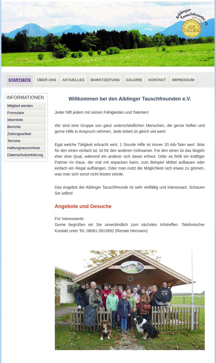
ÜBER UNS (46, 80)
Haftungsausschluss (23, 148)
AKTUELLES (73, 80)
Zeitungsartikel (19, 134)
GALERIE (134, 80)
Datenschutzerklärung (25, 155)
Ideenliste (15, 120)
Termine (13, 141)
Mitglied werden (20, 106)
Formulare (15, 113)
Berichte (14, 127)
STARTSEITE (19, 80)
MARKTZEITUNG (105, 80)
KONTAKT (157, 80)
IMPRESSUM (183, 80)
